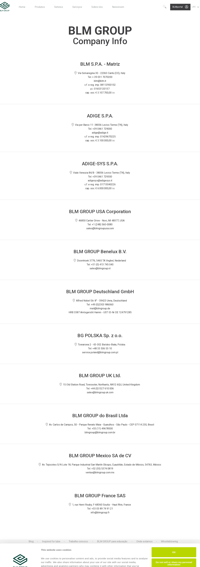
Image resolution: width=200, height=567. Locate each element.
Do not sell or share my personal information (174, 541)
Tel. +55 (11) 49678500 (100, 428)
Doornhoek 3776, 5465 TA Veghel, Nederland (100, 260)
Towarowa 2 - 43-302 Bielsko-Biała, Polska (100, 344)
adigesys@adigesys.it (100, 180)
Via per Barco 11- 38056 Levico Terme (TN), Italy (100, 124)
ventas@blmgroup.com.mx (100, 472)
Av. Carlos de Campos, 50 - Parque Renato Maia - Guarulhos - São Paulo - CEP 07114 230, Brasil (100, 424)
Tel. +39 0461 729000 (100, 128)
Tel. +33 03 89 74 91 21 (100, 508)
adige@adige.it (100, 132)
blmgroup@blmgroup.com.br (100, 432)
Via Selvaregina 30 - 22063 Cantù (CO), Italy (100, 73)
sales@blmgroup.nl (100, 268)
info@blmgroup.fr (100, 512)
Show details (48, 560)
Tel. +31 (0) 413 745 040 (100, 264)
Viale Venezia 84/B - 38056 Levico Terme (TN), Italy (100, 172)
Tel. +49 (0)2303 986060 (100, 304)
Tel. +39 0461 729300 (100, 176)
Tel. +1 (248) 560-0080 (100, 224)
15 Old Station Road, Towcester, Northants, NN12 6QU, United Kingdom (100, 384)
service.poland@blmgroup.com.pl (100, 352)
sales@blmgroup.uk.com (100, 392)
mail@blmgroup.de (100, 308)
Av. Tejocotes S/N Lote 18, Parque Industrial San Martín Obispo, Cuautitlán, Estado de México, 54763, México (100, 464)
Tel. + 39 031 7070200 (100, 77)
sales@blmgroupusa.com (100, 228)
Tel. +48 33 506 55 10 (100, 348)
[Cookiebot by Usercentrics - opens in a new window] (20, 561)
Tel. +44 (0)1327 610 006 (100, 388)
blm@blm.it (100, 80)
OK (174, 530)
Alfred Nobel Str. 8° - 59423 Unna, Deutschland (100, 300)
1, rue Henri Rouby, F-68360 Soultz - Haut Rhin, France (100, 504)
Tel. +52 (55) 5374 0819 (100, 468)
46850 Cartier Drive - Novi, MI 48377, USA (100, 220)
